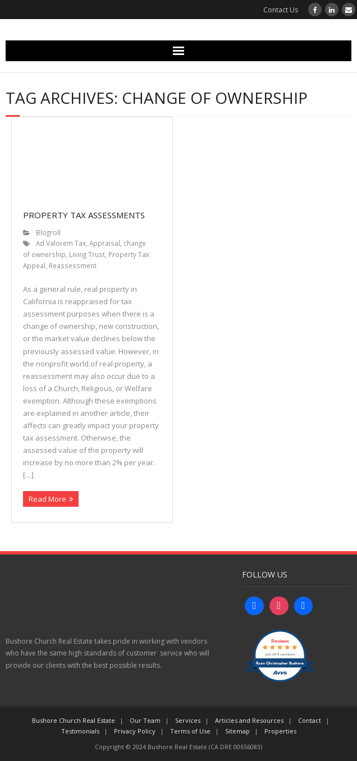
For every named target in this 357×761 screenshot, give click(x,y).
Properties (280, 731)
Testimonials (80, 731)
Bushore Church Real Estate (73, 720)
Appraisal (104, 243)
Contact (309, 720)
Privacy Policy (134, 731)
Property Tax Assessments (84, 215)
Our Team (145, 720)
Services (187, 720)
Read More (47, 499)
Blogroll (48, 232)
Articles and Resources (249, 720)
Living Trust (87, 254)
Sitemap (237, 731)
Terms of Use (190, 731)
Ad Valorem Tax (61, 243)
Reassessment (73, 265)
